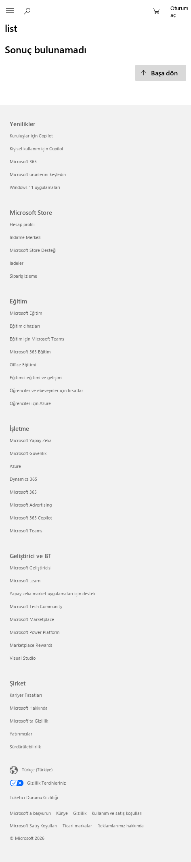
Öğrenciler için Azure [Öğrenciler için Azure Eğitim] (30, 403)
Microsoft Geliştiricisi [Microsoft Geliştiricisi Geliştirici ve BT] (31, 568)
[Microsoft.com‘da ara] (28, 10)
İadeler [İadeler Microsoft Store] (16, 263)
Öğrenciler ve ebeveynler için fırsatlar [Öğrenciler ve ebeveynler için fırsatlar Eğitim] (46, 390)
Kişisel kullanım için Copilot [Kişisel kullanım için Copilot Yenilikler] (36, 148)
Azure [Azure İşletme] (15, 466)
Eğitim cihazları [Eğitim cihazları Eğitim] (25, 326)
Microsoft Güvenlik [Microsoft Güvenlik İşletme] (28, 453)
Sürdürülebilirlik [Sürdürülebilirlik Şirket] (25, 747)
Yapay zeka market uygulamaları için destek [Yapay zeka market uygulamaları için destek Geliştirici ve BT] (52, 593)
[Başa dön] (160, 73)
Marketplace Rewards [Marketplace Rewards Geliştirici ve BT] (31, 645)
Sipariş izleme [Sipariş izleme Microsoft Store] (23, 276)
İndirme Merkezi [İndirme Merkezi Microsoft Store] (26, 237)
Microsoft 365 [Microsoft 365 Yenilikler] (23, 161)
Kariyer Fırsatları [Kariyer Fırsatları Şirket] (26, 695)
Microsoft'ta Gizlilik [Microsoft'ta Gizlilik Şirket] (29, 721)
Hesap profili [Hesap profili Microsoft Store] (22, 224)
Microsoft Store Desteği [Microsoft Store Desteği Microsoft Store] (33, 250)
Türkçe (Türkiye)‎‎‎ (37, 769)
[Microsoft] (95, 6)
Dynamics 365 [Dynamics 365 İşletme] (23, 479)
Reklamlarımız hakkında (120, 826)
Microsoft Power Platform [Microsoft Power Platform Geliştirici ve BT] (34, 632)
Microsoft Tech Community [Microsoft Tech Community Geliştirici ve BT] (36, 606)
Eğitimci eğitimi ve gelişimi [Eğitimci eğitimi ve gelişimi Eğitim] (36, 377)
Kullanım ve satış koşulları (117, 813)
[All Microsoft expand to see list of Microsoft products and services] (10, 11)
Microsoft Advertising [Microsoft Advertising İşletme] (31, 505)
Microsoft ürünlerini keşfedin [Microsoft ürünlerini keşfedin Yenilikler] (38, 174)
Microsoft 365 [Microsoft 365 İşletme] (23, 492)
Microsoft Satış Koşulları (33, 826)
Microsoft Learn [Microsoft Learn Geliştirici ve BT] (25, 580)
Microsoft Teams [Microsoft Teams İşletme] (26, 531)
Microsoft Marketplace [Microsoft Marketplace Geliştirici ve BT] (32, 619)
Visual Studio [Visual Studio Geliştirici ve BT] (23, 658)
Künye (62, 813)
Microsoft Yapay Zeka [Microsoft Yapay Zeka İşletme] (31, 440)
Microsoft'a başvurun (30, 813)
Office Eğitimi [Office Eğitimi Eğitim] (23, 364)
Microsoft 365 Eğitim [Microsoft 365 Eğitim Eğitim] (30, 352)
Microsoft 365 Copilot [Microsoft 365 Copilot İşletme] (31, 518)
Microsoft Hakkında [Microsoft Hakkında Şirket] (29, 708)
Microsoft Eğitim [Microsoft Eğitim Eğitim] (26, 313)
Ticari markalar (77, 826)
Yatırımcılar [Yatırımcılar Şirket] (21, 734)
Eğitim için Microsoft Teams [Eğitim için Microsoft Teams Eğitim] (37, 339)
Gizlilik (79, 813)
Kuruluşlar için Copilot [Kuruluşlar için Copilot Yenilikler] (31, 136)
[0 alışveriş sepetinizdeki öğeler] (158, 11)
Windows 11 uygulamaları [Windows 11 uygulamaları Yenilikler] (35, 187)
